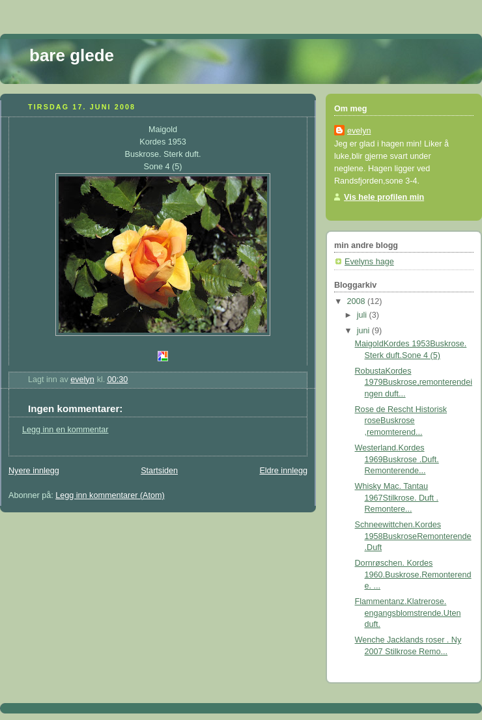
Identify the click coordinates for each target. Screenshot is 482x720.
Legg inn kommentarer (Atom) (110, 495)
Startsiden (159, 470)
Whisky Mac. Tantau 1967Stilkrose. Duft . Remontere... (397, 498)
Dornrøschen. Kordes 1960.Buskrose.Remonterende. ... (413, 574)
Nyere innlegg (33, 470)
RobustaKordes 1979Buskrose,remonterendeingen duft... (413, 382)
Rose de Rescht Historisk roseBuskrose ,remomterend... (401, 421)
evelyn (359, 130)
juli (363, 315)
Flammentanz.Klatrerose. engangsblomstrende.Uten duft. (408, 613)
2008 (357, 301)
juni (364, 330)
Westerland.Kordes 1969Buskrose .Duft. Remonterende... (397, 459)
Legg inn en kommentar (65, 429)
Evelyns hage (369, 261)
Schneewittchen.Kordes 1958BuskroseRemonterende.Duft (413, 536)
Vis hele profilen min (384, 197)
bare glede (71, 55)
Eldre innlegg (283, 470)
